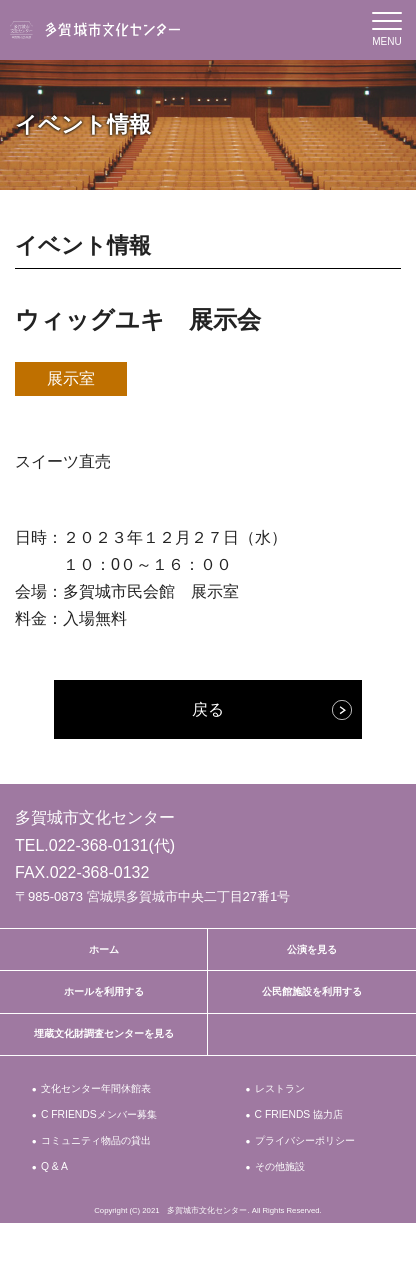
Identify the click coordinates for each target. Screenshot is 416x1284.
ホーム (104, 953)
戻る (208, 709)
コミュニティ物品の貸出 (107, 1174)
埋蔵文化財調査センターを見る (104, 1053)
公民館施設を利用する (312, 1003)
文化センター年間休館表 (107, 1113)
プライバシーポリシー (309, 1184)
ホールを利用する (104, 1003)
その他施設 (285, 1225)
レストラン (285, 1113)
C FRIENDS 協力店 (308, 1144)
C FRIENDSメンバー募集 (110, 1144)
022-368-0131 (99, 845)
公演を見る (312, 953)
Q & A (57, 1225)
